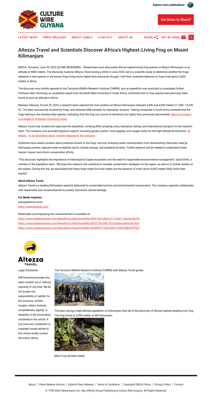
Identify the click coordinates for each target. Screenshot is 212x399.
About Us (125, 37)
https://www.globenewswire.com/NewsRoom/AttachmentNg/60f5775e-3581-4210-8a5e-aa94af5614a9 (78, 223)
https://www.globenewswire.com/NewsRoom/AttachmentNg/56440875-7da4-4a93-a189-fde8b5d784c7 (79, 228)
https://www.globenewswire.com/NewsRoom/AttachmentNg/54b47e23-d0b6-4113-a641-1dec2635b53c (79, 218)
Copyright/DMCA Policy (137, 384)
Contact (105, 37)
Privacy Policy (162, 384)
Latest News (28, 37)
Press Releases (54, 37)
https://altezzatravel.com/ (33, 206)
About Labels (81, 37)
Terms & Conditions (108, 384)
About (32, 384)
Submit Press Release (80, 384)
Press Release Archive (52, 384)
